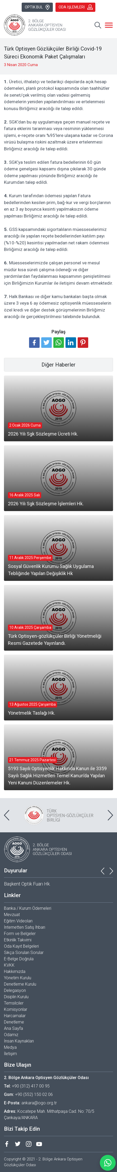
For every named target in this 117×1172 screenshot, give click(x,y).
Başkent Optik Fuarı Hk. (27, 884)
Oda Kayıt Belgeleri (21, 946)
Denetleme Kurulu (20, 984)
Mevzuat (12, 914)
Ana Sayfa (13, 1028)
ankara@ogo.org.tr (39, 1102)
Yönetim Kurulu (17, 977)
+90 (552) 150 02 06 (34, 1094)
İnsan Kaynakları (19, 1041)
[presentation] (6, 815)
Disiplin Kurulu (16, 996)
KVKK (9, 965)
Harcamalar (15, 1015)
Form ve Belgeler (20, 933)
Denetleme (14, 1022)
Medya (10, 1047)
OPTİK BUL (37, 7)
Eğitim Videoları (18, 920)
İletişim (10, 1053)
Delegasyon (15, 990)
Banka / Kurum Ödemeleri (27, 908)
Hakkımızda (14, 971)
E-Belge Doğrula (19, 958)
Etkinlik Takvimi (17, 939)
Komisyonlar (15, 1009)
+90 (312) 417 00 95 (31, 1086)
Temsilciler (14, 1003)
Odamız (11, 1034)
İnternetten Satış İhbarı (24, 927)
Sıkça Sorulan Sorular (24, 952)
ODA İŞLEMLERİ (76, 7)
